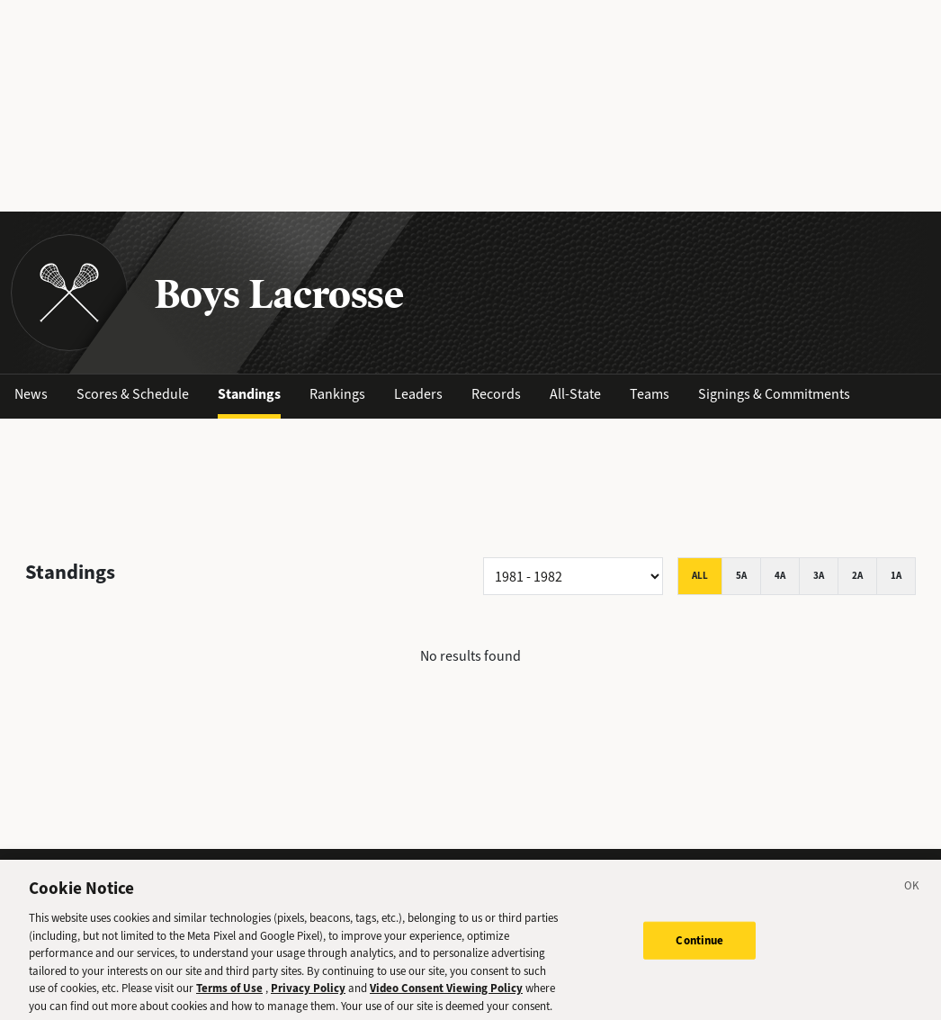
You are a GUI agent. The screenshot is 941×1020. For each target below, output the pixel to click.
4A (780, 575)
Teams (649, 393)
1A (896, 575)
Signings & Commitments (774, 393)
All (700, 575)
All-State (575, 393)
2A (857, 575)
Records (496, 393)
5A (741, 575)
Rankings (337, 393)
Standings (249, 393)
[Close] (912, 896)
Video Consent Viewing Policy (446, 995)
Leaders (418, 393)
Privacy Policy (308, 995)
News (31, 393)
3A (818, 575)
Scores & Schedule (132, 393)
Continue (699, 946)
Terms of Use (229, 995)
